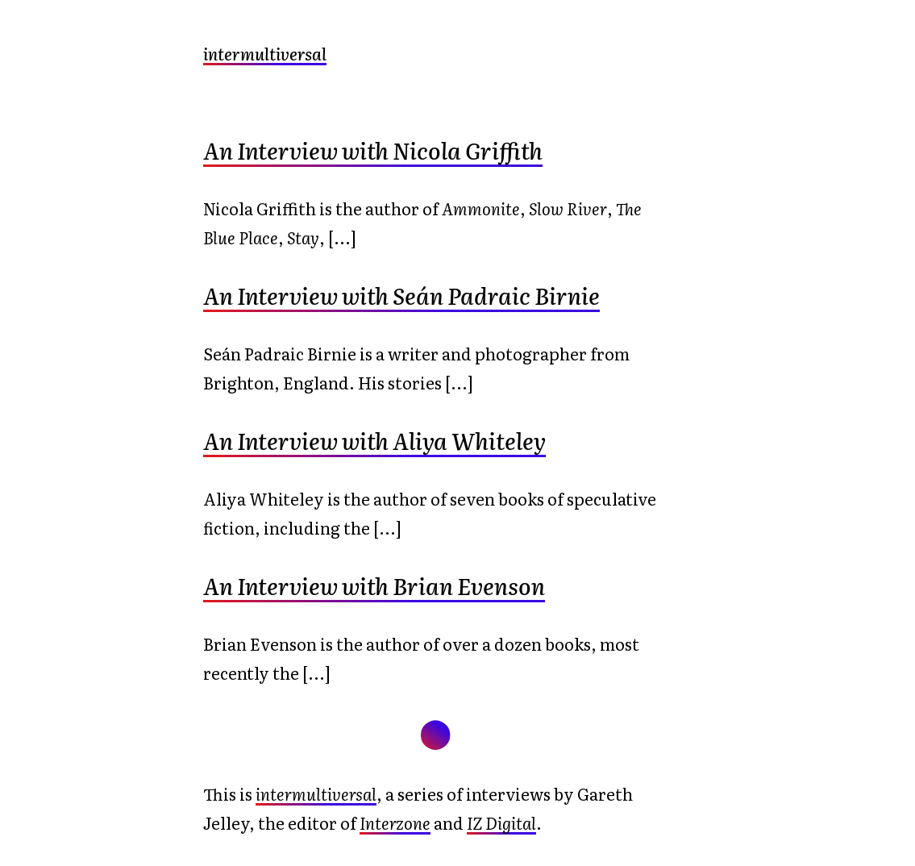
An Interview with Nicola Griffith (373, 150)
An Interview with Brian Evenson (374, 585)
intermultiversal (264, 53)
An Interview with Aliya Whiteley (374, 440)
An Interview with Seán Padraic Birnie (401, 295)
